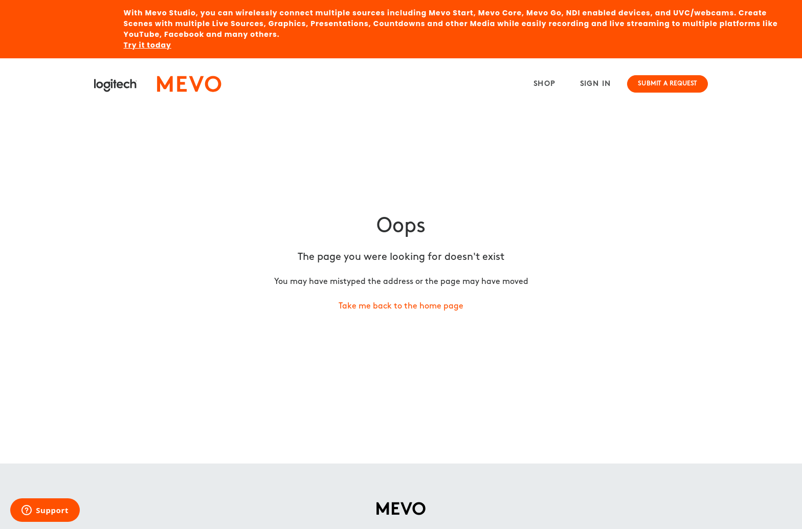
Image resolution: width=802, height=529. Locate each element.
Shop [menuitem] (544, 84)
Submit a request (667, 84)
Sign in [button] (595, 84)
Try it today (147, 45)
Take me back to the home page (401, 306)
